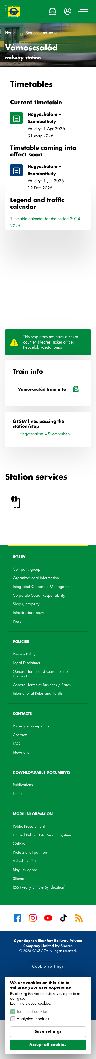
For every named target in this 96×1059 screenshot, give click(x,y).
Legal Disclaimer (26, 663)
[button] (68, 11)
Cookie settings (48, 967)
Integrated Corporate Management (42, 587)
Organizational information (36, 578)
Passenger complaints (31, 726)
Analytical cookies (33, 1019)
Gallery (19, 844)
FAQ (16, 744)
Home (10, 33)
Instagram (33, 918)
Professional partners (30, 853)
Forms (17, 794)
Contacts (20, 735)
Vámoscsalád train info (50, 391)
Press (17, 621)
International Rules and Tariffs (37, 694)
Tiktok (63, 918)
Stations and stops (41, 33)
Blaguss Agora (31, 871)
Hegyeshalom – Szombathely (51, 118)
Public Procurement (29, 826)
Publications (23, 785)
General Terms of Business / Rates (42, 685)
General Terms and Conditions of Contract (41, 674)
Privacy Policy (24, 654)
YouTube (48, 918)
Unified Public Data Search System (48, 836)
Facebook (17, 918)
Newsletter (22, 752)
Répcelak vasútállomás (43, 347)
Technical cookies (32, 1012)
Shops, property (26, 604)
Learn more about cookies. (30, 1003)
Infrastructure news (28, 613)
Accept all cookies (47, 1045)
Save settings (48, 1031)
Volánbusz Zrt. (31, 862)
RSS (79, 918)
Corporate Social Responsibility (39, 595)
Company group (26, 569)
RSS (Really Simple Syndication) (39, 887)
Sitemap (20, 879)
